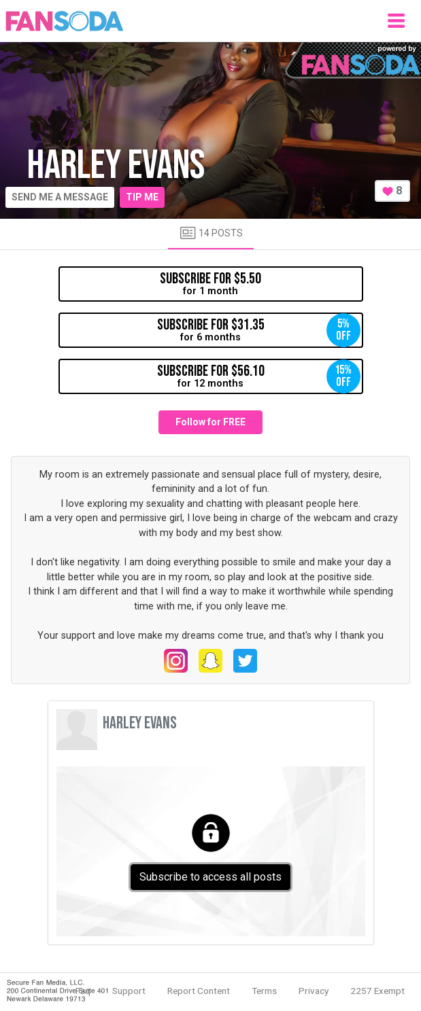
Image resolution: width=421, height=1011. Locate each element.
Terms (264, 990)
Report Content (198, 990)
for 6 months (258, 330)
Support (129, 990)
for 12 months (258, 376)
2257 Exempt (377, 990)
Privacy (314, 990)
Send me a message (60, 197)
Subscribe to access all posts (210, 876)
